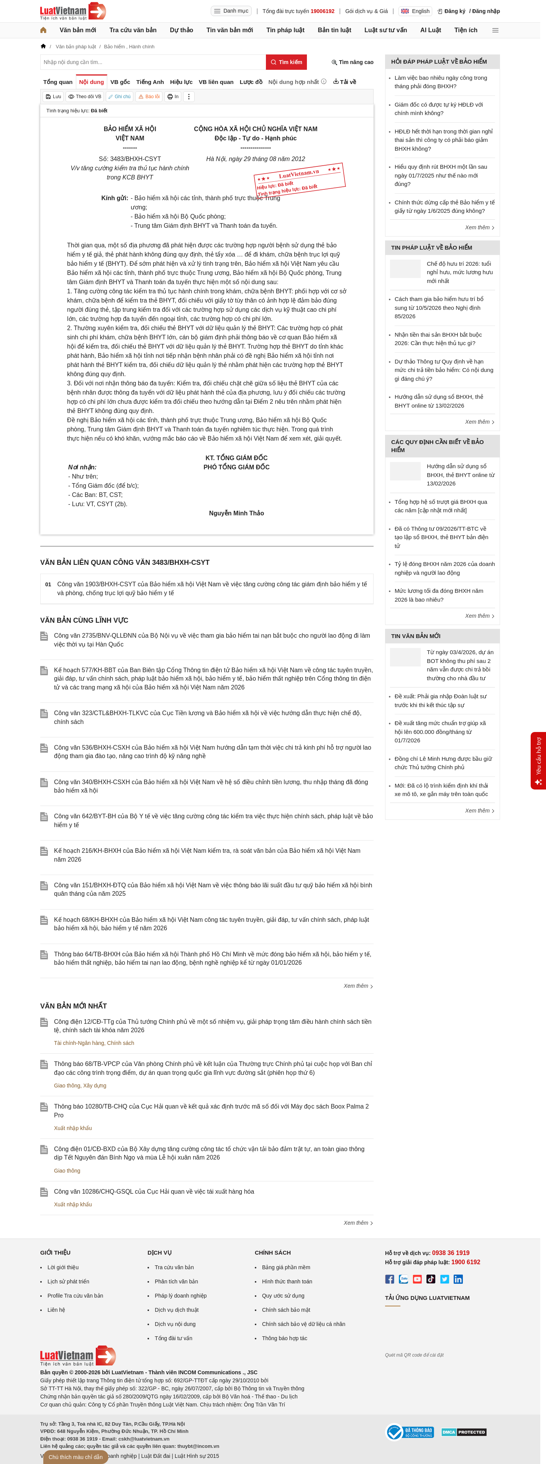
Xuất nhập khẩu (73, 1128)
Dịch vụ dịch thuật (177, 1310)
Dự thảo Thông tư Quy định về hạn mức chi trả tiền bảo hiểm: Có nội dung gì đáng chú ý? (444, 370)
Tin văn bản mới (230, 30)
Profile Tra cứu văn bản (75, 1296)
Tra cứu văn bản (133, 30)
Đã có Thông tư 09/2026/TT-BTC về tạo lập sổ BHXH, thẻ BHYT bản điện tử (442, 537)
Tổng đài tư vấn (173, 1338)
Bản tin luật (334, 30)
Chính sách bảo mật (286, 1310)
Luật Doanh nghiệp (114, 1456)
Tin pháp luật (285, 30)
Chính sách (120, 1043)
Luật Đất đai (155, 1456)
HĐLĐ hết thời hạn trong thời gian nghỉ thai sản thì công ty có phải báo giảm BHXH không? (444, 140)
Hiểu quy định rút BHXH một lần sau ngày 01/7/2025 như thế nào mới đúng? (441, 175)
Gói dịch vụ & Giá (366, 11)
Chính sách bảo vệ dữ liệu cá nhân (303, 1324)
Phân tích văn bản (176, 1281)
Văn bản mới (78, 30)
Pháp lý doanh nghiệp (181, 1296)
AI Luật (430, 30)
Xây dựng (94, 1085)
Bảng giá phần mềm (286, 1267)
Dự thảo (181, 30)
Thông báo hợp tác (284, 1338)
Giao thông (67, 1085)
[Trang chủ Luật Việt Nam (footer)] (78, 1364)
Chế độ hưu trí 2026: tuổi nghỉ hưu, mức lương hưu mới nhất (460, 272)
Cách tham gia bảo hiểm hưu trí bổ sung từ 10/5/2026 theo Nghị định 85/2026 (439, 307)
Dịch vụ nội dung (175, 1324)
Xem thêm (359, 986)
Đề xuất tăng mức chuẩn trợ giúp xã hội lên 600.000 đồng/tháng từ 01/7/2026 (440, 732)
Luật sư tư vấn (385, 30)
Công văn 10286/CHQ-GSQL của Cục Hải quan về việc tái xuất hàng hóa (154, 1191)
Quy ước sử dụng (283, 1296)
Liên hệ (56, 1310)
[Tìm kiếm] (286, 62)
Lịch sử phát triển (68, 1281)
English (415, 11)
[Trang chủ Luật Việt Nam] (73, 11)
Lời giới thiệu (63, 1267)
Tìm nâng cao (352, 62)
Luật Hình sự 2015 (197, 1456)
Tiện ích (465, 30)
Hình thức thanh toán (287, 1281)
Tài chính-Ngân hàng (79, 1043)
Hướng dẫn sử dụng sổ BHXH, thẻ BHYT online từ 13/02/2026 (461, 475)
